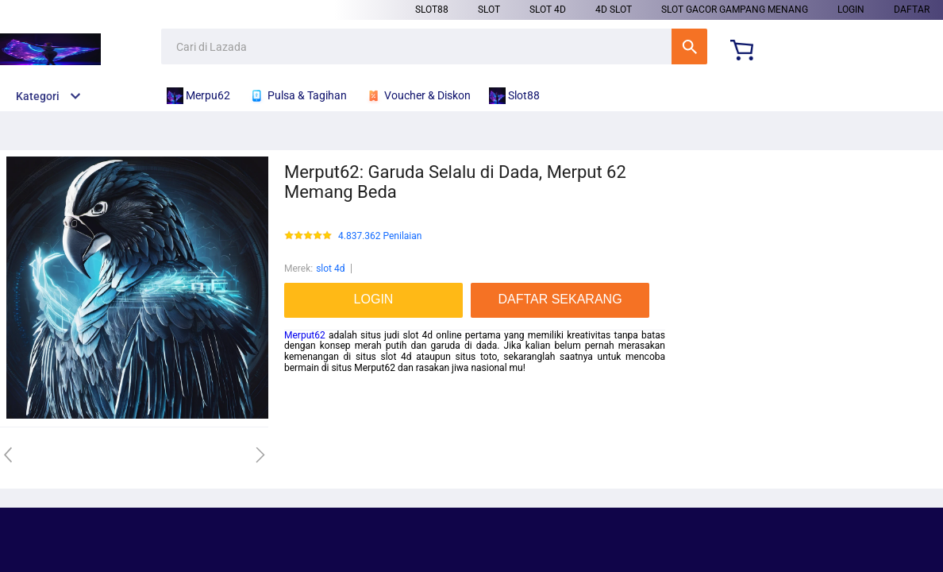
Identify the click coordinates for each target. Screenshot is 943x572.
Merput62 (304, 335)
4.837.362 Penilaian (379, 236)
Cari (689, 46)
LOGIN (850, 9)
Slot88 (431, 9)
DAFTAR (912, 9)
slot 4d (547, 9)
